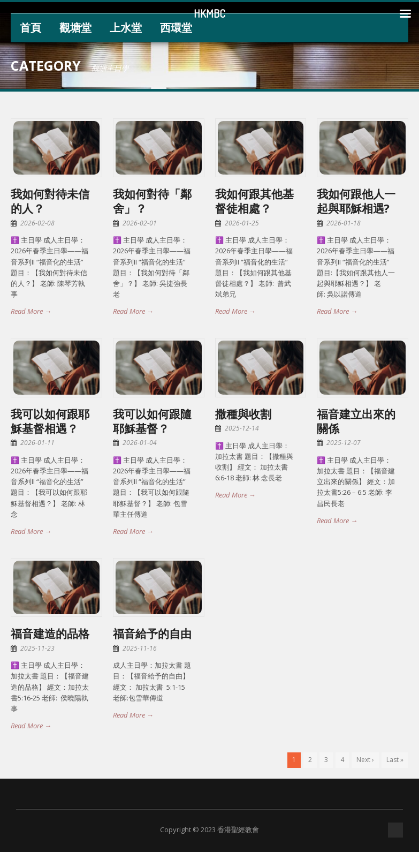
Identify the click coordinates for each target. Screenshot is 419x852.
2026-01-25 (242, 223)
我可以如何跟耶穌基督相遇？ (50, 421)
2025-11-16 (140, 648)
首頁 (30, 27)
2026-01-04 (140, 442)
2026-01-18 (343, 223)
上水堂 (126, 27)
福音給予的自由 (152, 633)
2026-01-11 (37, 442)
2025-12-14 (242, 428)
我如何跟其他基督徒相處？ (254, 201)
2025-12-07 (343, 442)
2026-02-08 (37, 223)
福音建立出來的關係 (356, 421)
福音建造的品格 (50, 633)
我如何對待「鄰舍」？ (152, 201)
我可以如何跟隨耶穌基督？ (152, 421)
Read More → (31, 311)
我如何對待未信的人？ (50, 201)
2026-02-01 (140, 223)
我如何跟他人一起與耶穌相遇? (356, 201)
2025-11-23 (37, 648)
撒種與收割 (243, 413)
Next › (365, 759)
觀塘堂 (75, 27)
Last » (394, 759)
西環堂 (176, 27)
